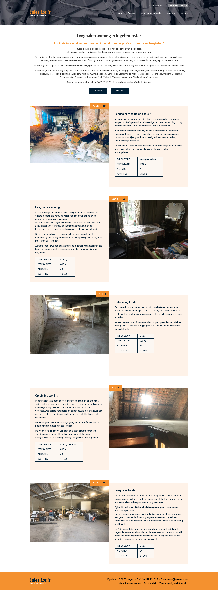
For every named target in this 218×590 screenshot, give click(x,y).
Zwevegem (152, 77)
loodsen (147, 52)
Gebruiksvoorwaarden (130, 583)
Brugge (125, 70)
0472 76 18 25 (104, 82)
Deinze (141, 70)
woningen (116, 52)
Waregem (116, 77)
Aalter (88, 70)
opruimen (90, 52)
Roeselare (92, 77)
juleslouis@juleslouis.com (138, 82)
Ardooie (95, 70)
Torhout (107, 77)
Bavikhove (105, 70)
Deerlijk (133, 70)
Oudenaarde (80, 77)
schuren (126, 52)
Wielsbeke (138, 77)
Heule (181, 70)
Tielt (100, 77)
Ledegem (101, 74)
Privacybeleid (150, 583)
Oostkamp (177, 74)
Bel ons (98, 90)
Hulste (49, 74)
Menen (135, 74)
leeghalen (102, 52)
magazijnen (136, 52)
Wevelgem (127, 77)
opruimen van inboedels (128, 49)
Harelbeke (173, 70)
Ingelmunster (66, 74)
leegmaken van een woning (121, 65)
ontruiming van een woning (63, 57)
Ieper (56, 74)
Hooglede (40, 74)
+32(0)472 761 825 (148, 579)
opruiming (42, 57)
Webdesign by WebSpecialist (173, 583)
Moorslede (157, 74)
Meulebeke (145, 74)
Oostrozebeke (67, 77)
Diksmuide (151, 70)
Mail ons (120, 90)
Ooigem (167, 74)
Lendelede (112, 74)
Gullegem (162, 70)
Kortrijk (85, 74)
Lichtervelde (125, 74)
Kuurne (93, 74)
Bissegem (116, 70)
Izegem (77, 74)
